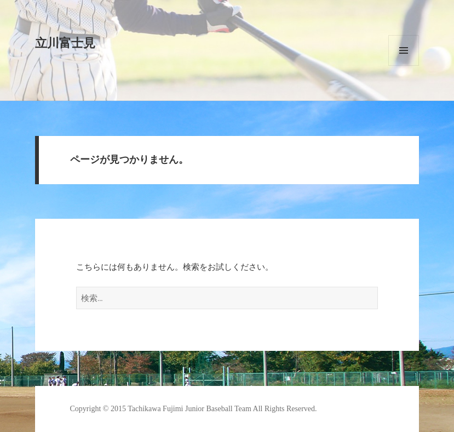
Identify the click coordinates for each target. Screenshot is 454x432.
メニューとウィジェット (403, 50)
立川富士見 (65, 43)
